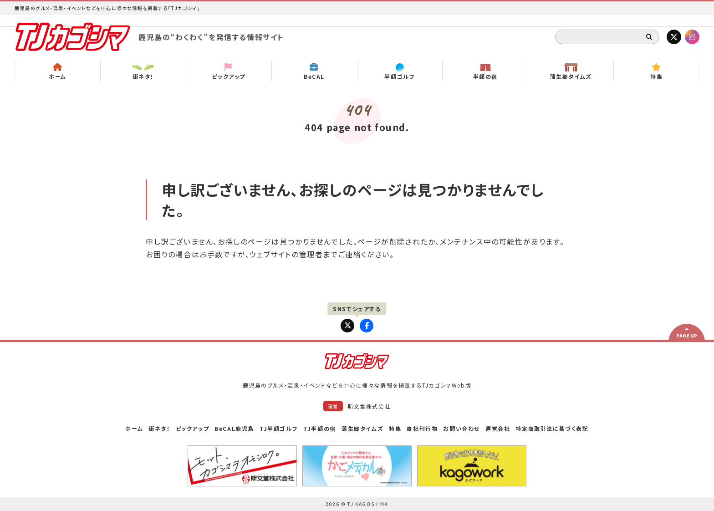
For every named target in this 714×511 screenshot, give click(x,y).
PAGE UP (686, 335)
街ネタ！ (159, 428)
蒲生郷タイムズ (362, 428)
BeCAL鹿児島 (234, 428)
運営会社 (497, 428)
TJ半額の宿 (319, 428)
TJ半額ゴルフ (279, 428)
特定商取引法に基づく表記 (551, 428)
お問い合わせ (461, 428)
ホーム (134, 428)
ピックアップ (192, 428)
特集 (395, 428)
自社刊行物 (422, 428)
